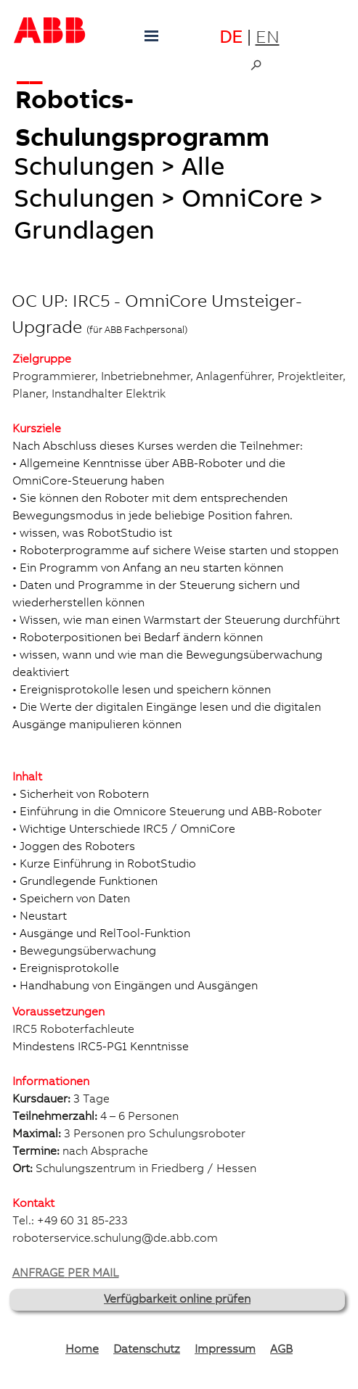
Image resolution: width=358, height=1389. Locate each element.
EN (268, 39)
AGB (281, 1350)
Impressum (225, 1350)
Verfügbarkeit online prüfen (177, 1300)
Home (82, 1350)
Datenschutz (146, 1350)
